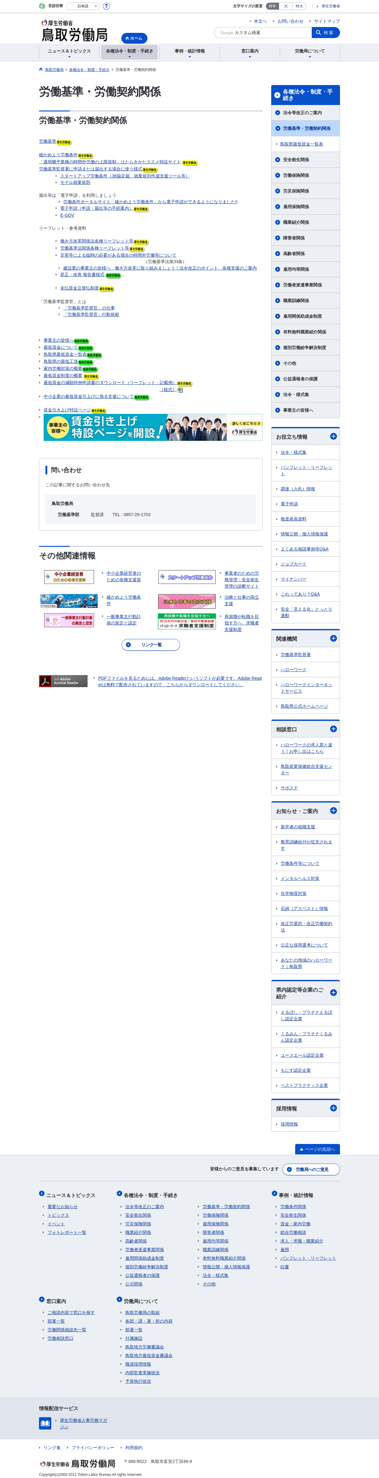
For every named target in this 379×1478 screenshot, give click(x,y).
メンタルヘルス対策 (300, 879)
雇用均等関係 (296, 269)
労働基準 (47, 141)
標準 (272, 6)
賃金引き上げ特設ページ (67, 409)
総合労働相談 (293, 1230)
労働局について (142, 1297)
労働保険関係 (296, 175)
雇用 (284, 1247)
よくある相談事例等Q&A (305, 549)
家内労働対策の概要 (63, 368)
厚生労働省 (331, 6)
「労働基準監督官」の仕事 (89, 307)
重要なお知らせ (63, 1204)
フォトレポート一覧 (67, 1230)
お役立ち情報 (306, 436)
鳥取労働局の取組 (142, 1307)
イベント (56, 1221)
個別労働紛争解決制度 (304, 347)
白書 (284, 1264)
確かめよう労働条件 (58, 154)
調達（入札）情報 (298, 489)
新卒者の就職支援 (298, 828)
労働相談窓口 (60, 1333)
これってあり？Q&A (300, 594)
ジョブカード (294, 564)
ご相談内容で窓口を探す (71, 1307)
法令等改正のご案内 (302, 112)
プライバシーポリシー (93, 1443)
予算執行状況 (138, 1376)
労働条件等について (300, 864)
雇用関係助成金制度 (302, 316)
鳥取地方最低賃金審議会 (149, 1350)
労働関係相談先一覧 (67, 1325)
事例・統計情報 (297, 1194)
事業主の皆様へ (66, 340)
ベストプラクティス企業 (304, 1086)
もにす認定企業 (296, 1071)
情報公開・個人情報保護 (304, 534)
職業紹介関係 (296, 222)
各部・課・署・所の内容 (149, 1316)
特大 (299, 6)
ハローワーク (294, 670)
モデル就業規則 (75, 182)
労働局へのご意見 (312, 1170)
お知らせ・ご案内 (306, 811)
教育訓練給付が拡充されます (306, 846)
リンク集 (52, 1443)
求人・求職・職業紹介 (301, 1239)
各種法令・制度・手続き (308, 95)
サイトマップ (327, 21)
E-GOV (67, 215)
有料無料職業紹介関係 (304, 331)
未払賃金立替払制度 (79, 288)
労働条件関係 (293, 1204)
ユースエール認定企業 (302, 1056)
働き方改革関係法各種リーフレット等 (96, 241)
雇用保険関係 (296, 206)
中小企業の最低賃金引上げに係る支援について (89, 396)
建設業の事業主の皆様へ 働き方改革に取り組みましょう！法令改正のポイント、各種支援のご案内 (160, 268)
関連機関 (306, 639)
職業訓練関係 (296, 300)
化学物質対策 (294, 894)
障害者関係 (294, 237)
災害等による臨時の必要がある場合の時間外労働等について (118, 255)
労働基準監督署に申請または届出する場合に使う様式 (90, 168)
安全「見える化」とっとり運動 (306, 612)
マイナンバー (294, 579)
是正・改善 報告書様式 (82, 274)
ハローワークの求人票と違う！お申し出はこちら (306, 749)
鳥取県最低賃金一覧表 (65, 354)
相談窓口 (306, 729)
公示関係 (134, 1282)
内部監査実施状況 (142, 1368)
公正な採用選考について (304, 946)
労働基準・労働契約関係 (306, 128)
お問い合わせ (290, 21)
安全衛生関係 (296, 159)
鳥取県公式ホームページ (304, 706)
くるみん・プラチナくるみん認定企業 (306, 1038)
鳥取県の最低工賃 (61, 361)
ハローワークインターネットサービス (306, 688)
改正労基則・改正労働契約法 (306, 928)
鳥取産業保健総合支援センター (306, 770)
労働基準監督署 (296, 655)
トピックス (58, 1213)
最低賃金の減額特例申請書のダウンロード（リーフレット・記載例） (110, 382)
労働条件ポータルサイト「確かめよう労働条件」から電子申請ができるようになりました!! (150, 201)
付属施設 (134, 1333)
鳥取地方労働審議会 (144, 1342)
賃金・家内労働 (295, 1221)
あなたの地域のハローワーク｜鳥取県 (306, 964)
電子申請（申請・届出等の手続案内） (96, 208)
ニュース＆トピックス (72, 1194)
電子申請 (289, 504)
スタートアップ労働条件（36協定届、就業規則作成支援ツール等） (125, 175)
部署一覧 (56, 1316)
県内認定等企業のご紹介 (306, 994)
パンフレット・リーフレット (306, 470)
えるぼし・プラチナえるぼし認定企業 (306, 1017)
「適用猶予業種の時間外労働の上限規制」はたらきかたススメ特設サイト (110, 161)
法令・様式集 (296, 394)
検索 (329, 32)
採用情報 (306, 1110)
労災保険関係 (296, 191)
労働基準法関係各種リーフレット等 (94, 248)
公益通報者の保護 (300, 378)
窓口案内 (57, 1297)
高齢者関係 (294, 253)
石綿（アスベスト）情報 (304, 909)
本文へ (260, 21)
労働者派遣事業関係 (302, 284)
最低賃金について (61, 347)
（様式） (168, 389)
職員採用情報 (138, 1359)
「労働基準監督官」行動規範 (91, 314)
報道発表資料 (294, 519)
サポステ (289, 788)
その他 (289, 363)
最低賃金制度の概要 (63, 375)
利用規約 (134, 1443)
